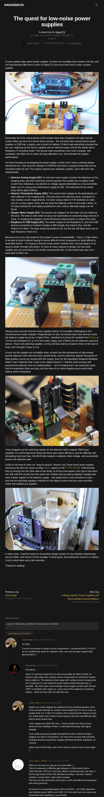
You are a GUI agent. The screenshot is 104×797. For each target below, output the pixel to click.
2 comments (28, 598)
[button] (96, 5)
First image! (11, 595)
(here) (47, 468)
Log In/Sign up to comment (19, 633)
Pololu (92, 337)
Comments (74, 43)
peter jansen (31, 43)
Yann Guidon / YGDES (38, 761)
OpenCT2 (60, 32)
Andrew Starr (27, 640)
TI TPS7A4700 (72, 468)
